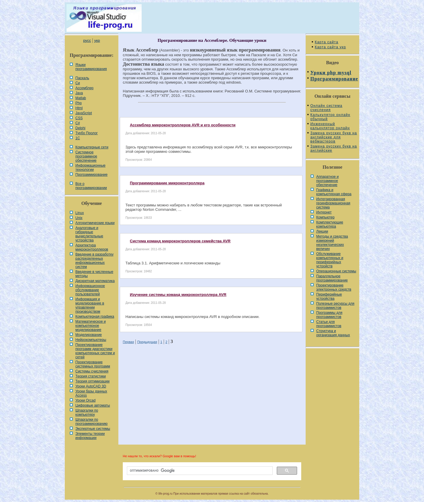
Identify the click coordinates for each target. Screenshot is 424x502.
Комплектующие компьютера (329, 224)
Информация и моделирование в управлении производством (89, 305)
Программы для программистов (329, 315)
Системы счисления (91, 371)
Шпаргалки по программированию (91, 421)
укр (97, 40)
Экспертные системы (92, 429)
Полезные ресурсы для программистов (335, 305)
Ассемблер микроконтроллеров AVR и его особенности (183, 125)
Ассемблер (84, 88)
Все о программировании (91, 186)
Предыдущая (147, 342)
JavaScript (83, 113)
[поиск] (199, 470)
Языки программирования (91, 67)
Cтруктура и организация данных (333, 333)
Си (77, 83)
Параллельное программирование (332, 278)
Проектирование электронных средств (333, 287)
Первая (128, 342)
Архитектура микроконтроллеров (91, 247)
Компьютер (325, 217)
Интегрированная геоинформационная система (333, 203)
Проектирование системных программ (92, 364)
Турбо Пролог (86, 133)
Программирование (91, 175)
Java (79, 93)
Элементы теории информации (90, 436)
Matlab (80, 98)
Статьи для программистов (328, 324)
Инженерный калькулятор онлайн (330, 126)
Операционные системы (336, 271)
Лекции (322, 231)
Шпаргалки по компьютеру (86, 412)
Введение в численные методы (94, 274)
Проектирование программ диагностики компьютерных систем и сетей (95, 351)
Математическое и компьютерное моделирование (90, 325)
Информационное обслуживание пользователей (90, 290)
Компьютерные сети (91, 147)
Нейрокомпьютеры (90, 340)
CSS (79, 118)
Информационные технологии (90, 167)
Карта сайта (326, 42)
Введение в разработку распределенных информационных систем (94, 260)
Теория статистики (90, 376)
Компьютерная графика (94, 316)
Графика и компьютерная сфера (334, 192)
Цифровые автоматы (92, 405)
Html (79, 108)
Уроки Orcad (85, 400)
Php (78, 103)
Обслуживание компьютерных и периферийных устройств (329, 260)
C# (77, 123)
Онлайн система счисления (326, 108)
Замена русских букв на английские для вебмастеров (333, 137)
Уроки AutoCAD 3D (90, 386)
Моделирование (88, 335)
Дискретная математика (95, 281)
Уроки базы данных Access (91, 393)
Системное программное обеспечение (86, 156)
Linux (79, 213)
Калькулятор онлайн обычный (330, 117)
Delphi (80, 128)
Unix (78, 218)
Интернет (324, 212)
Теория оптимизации (92, 381)
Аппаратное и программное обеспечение (327, 181)
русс (87, 40)
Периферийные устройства (329, 296)
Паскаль (82, 78)
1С (77, 138)
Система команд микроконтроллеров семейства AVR (180, 241)
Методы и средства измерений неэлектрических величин (332, 242)
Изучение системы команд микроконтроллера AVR (178, 294)
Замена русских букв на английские (333, 148)
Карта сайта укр (330, 47)
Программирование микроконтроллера (167, 183)
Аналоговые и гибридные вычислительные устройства (89, 234)
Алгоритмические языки (95, 223)
